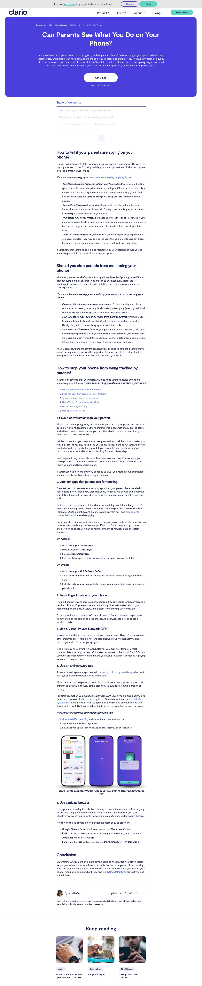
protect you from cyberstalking (115, 672)
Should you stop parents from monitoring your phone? (86, 117)
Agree (148, 4)
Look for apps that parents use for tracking (84, 394)
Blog (50, 25)
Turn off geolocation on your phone (80, 398)
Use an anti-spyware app (75, 406)
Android (107, 85)
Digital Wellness (61, 25)
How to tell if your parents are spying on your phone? (85, 110)
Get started (181, 12)
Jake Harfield (74, 893)
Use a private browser (73, 411)
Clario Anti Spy (41, 25)
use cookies (69, 4)
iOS (101, 85)
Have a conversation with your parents (81, 389)
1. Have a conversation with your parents (82, 131)
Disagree (130, 4)
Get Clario (100, 77)
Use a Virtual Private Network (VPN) (80, 402)
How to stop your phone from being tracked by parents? (87, 124)
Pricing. (154, 13)
